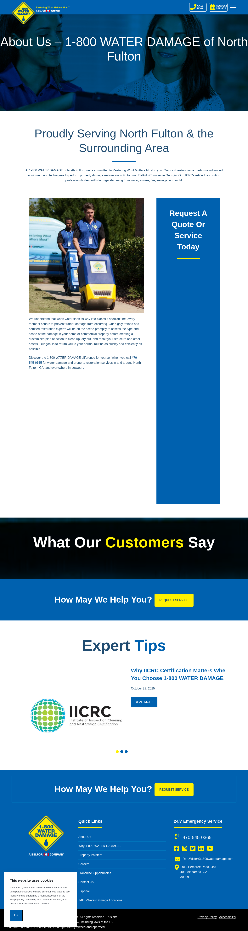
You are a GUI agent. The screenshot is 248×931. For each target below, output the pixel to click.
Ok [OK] (16, 915)
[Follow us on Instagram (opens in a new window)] (184, 848)
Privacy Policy (207, 917)
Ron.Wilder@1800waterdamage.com (208, 858)
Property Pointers (90, 855)
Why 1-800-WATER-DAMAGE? (99, 846)
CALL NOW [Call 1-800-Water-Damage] (196, 7)
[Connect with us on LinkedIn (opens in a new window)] (201, 848)
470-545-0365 (197, 837)
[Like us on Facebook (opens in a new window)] (176, 848)
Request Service (174, 600)
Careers (83, 864)
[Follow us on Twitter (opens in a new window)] (192, 848)
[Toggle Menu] (233, 7)
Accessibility (227, 917)
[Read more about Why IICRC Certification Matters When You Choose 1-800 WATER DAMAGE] (76, 705)
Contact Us (86, 882)
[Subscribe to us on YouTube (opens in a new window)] (209, 848)
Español (84, 891)
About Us (84, 836)
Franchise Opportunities (94, 873)
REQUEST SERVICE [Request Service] (218, 7)
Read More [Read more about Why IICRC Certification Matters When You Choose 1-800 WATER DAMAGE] (144, 702)
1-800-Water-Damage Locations (100, 900)
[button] (117, 751)
